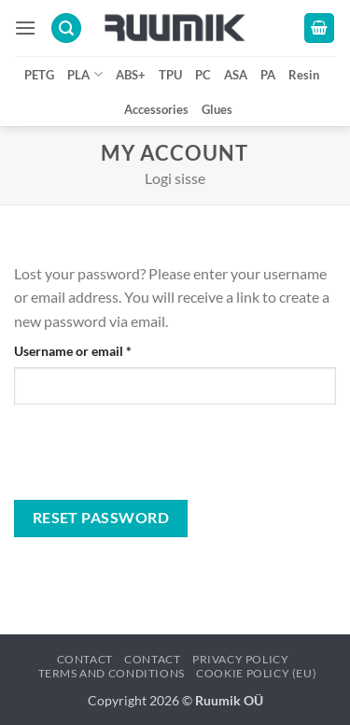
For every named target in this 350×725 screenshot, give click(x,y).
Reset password (101, 517)
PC (203, 74)
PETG (39, 74)
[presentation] (142, 459)
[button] (25, 27)
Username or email (99, 349)
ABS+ (131, 74)
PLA (84, 74)
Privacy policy (240, 659)
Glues (217, 109)
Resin (303, 74)
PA (267, 74)
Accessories (156, 109)
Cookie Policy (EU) (256, 673)
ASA (235, 74)
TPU (170, 74)
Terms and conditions (111, 673)
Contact (85, 659)
